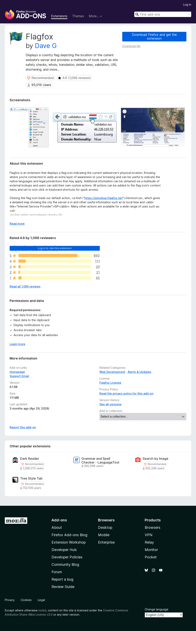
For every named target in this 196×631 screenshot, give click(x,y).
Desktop (105, 527)
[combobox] (162, 14)
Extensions (59, 16)
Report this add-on (23, 427)
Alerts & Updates (139, 372)
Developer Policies (67, 557)
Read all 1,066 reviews (25, 286)
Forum (57, 572)
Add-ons (59, 520)
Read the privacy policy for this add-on (126, 393)
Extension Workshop (69, 542)
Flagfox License (110, 382)
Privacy (10, 600)
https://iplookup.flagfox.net (103, 198)
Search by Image (155, 459)
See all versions (110, 404)
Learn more (17, 344)
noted (42, 610)
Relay (149, 542)
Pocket (151, 557)
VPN (148, 535)
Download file (131, 46)
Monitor (151, 550)
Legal (41, 600)
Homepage (17, 372)
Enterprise (106, 542)
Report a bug (62, 579)
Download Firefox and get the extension (154, 36)
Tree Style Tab (31, 478)
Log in (187, 4)
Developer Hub (64, 550)
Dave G (46, 46)
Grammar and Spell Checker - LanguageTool (100, 460)
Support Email (19, 376)
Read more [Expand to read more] (17, 223)
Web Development (112, 372)
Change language (156, 609)
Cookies (26, 600)
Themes (78, 16)
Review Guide (63, 587)
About (57, 527)
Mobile (103, 535)
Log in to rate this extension (55, 248)
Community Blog (65, 564)
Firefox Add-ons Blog (69, 535)
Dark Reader (29, 459)
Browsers (152, 527)
